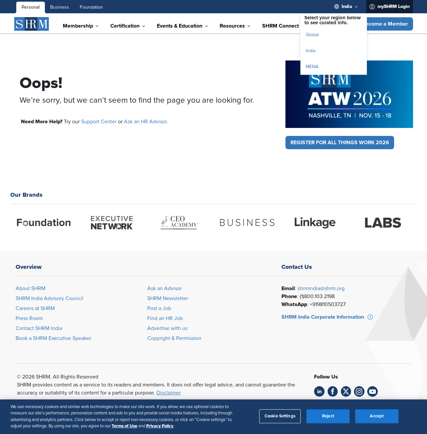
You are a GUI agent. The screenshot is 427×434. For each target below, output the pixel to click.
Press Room (29, 318)
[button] (385, 24)
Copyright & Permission (174, 338)
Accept (376, 416)
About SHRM (31, 288)
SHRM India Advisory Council (49, 298)
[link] (319, 391)
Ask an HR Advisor (145, 121)
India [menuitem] (310, 51)
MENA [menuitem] (312, 66)
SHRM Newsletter (167, 298)
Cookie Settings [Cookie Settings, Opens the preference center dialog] (280, 416)
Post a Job (159, 308)
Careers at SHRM (35, 308)
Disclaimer (169, 392)
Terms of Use (124, 426)
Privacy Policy (159, 426)
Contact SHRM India (39, 328)
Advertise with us (167, 328)
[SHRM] (32, 24)
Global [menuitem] (312, 35)
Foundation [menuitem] (91, 7)
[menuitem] (347, 6)
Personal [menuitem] (31, 7)
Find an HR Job (165, 318)
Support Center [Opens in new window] (99, 121)
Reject (328, 416)
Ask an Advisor (164, 288)
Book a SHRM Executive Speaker (53, 338)
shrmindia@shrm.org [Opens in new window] (321, 288)
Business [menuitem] (59, 7)
